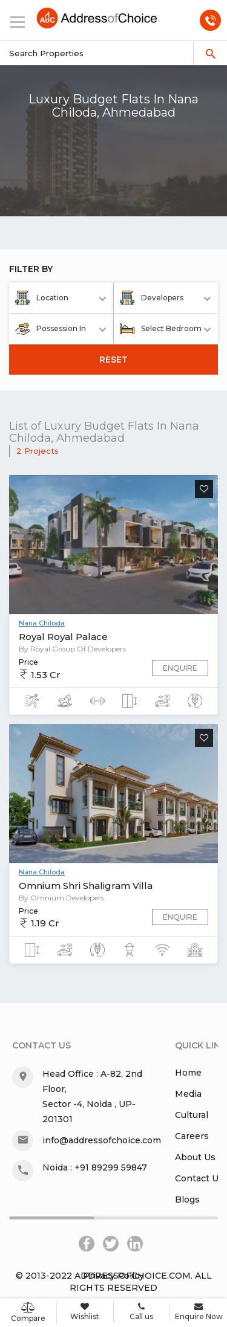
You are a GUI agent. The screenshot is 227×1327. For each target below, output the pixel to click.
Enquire (180, 668)
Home (188, 1072)
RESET (113, 359)
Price (28, 662)
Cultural (191, 1114)
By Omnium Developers (61, 897)
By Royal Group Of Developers (72, 648)
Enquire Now (198, 1311)
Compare (28, 1312)
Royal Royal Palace (63, 636)
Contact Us (199, 1178)
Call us (142, 1311)
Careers (192, 1136)
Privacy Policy (113, 1275)
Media (188, 1093)
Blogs (187, 1199)
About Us (195, 1157)
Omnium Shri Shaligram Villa (86, 885)
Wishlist (85, 1311)
